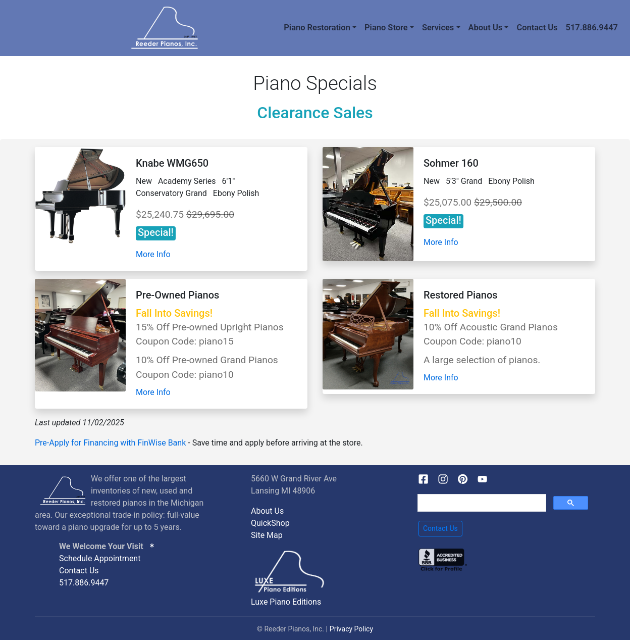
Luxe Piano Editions (286, 602)
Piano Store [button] (386, 27)
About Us (267, 511)
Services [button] (438, 27)
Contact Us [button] (440, 528)
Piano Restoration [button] (317, 27)
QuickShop (270, 523)
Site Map (267, 535)
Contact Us (536, 27)
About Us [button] (485, 27)
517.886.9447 (592, 27)
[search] (481, 503)
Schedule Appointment (99, 558)
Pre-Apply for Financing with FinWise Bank (110, 443)
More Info (153, 254)
